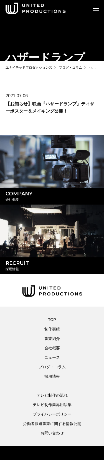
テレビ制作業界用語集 (52, 405)
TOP (52, 320)
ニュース (52, 357)
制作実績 (52, 329)
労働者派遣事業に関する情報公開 (52, 424)
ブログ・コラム (52, 367)
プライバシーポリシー (52, 414)
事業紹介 (52, 338)
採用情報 (52, 376)
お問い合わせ (52, 433)
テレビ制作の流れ (52, 395)
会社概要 (52, 348)
